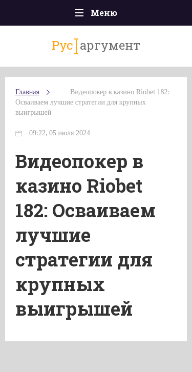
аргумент (96, 45)
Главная (27, 92)
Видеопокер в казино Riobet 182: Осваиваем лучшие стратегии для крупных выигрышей (92, 102)
